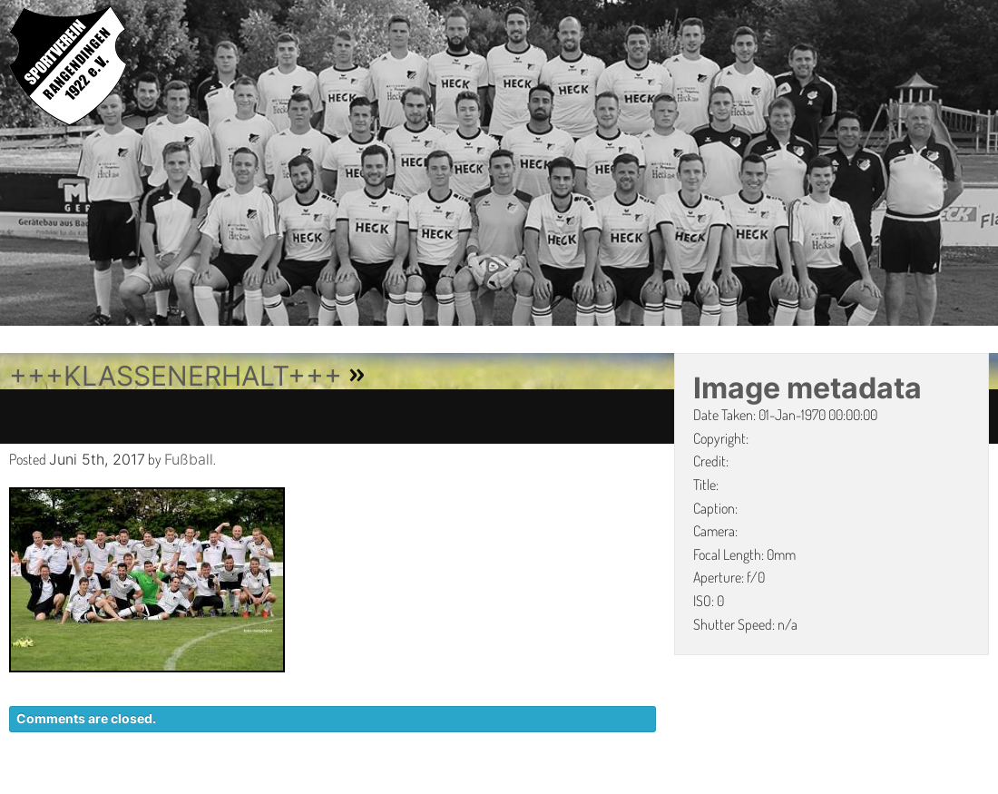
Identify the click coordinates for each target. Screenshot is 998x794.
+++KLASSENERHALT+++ (175, 375)
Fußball (188, 459)
